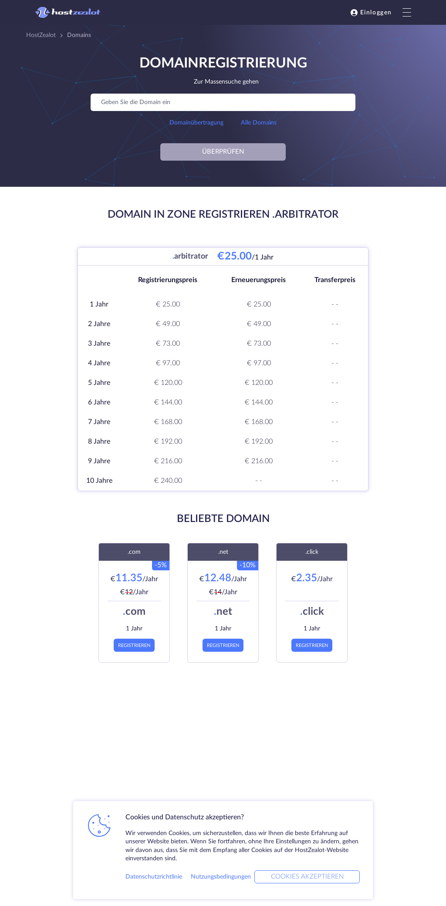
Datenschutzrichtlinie (153, 877)
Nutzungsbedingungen (221, 877)
